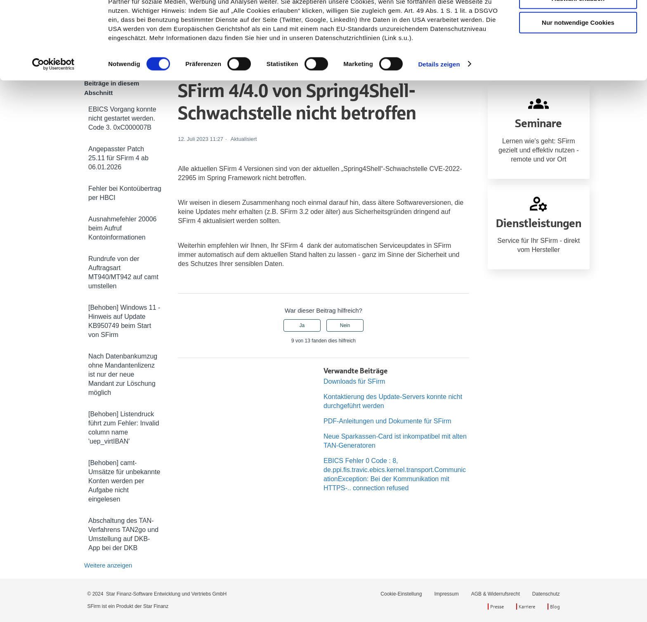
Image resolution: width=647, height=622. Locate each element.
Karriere (527, 606)
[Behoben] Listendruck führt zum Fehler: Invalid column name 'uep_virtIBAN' (123, 428)
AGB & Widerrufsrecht (495, 594)
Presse (497, 606)
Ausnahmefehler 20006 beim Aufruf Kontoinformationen (122, 228)
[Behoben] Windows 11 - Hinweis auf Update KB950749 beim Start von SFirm (124, 321)
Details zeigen (439, 110)
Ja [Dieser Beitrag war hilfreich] (302, 325)
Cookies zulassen (578, 20)
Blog (555, 606)
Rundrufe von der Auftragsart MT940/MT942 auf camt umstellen (123, 272)
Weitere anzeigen (108, 565)
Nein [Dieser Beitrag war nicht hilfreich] (345, 325)
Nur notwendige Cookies (578, 69)
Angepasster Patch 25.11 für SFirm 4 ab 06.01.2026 (118, 158)
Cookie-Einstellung (401, 594)
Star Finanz (155, 606)
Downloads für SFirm (354, 381)
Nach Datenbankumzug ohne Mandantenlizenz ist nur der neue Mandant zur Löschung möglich (122, 374)
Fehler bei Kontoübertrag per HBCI (124, 193)
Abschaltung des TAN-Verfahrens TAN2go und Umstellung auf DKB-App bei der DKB (123, 534)
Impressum (446, 594)
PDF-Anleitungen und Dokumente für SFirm (387, 421)
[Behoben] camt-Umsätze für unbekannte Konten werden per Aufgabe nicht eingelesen (124, 481)
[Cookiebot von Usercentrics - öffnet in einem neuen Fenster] (53, 110)
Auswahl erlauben (578, 44)
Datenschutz (546, 594)
